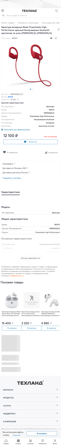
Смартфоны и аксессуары (28, 23)
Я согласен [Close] (42, 433)
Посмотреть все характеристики (17, 129)
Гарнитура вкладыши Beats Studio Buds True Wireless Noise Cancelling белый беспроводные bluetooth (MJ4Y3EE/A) (11, 313)
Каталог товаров (7, 23)
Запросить (30, 142)
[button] (30, 89)
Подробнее (16, 435)
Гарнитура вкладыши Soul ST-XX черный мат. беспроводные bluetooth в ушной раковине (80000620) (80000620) (31, 313)
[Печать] (51, 38)
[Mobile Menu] (2, 10)
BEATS (10, 97)
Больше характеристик (30, 258)
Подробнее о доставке (12, 178)
